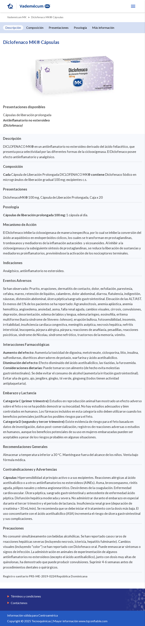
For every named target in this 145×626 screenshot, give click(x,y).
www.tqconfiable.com (93, 621)
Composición (34, 27)
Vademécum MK (16, 17)
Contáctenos (19, 603)
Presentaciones (59, 27)
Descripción (13, 27)
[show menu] (133, 6)
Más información (103, 27)
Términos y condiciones (26, 596)
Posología (80, 27)
